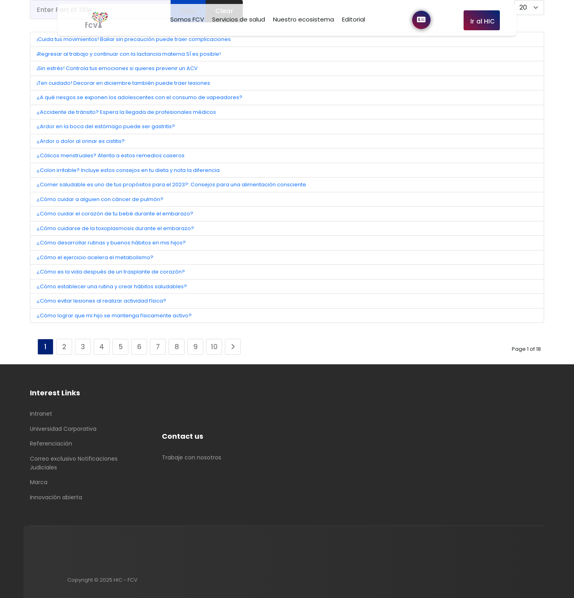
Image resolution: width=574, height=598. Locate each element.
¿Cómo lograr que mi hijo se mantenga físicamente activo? (114, 315)
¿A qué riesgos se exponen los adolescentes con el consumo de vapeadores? (139, 97)
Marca (38, 482)
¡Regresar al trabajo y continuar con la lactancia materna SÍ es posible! (129, 54)
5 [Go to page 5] (120, 347)
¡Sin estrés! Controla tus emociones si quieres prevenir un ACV (117, 68)
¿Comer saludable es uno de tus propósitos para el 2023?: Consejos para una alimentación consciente (171, 184)
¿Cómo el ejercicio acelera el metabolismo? (95, 257)
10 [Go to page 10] (214, 347)
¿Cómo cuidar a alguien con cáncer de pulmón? (100, 199)
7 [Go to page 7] (158, 347)
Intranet (41, 414)
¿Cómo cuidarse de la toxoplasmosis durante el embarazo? (115, 228)
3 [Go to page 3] (83, 347)
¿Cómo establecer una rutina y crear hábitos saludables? (112, 286)
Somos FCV (187, 19)
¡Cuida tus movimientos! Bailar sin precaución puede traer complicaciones (134, 39)
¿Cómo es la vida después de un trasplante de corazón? (111, 272)
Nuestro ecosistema (303, 19)
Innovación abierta (56, 497)
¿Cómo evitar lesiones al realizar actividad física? (101, 301)
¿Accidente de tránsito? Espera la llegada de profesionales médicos (126, 112)
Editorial (353, 19)
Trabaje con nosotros (191, 457)
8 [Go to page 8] (177, 347)
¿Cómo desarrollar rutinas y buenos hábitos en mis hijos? (111, 242)
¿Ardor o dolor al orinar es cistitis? (81, 141)
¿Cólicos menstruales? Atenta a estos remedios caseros (111, 155)
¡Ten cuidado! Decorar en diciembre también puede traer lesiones (123, 83)
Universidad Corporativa (63, 429)
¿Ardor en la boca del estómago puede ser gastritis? (106, 126)
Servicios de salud (238, 19)
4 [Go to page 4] (101, 347)
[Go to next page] (233, 347)
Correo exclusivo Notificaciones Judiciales (74, 463)
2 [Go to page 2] (64, 347)
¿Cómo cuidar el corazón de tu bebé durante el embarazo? (115, 213)
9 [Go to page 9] (195, 347)
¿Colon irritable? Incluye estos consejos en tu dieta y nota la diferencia (128, 170)
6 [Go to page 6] (139, 347)
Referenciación (51, 444)
